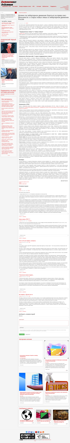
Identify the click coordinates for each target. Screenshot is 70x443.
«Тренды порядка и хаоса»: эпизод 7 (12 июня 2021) (8, 25)
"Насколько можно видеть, (26, 275)
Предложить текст (6, 6)
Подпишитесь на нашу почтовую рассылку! (8, 91)
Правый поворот (4, 35)
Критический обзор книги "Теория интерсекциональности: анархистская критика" (7, 28)
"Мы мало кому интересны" (6, 30)
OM (29, 276)
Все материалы (7, 99)
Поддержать (53, 6)
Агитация (39, 6)
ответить (20, 216)
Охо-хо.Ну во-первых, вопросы (27, 240)
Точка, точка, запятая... (5, 34)
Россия (20, 182)
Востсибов (47, 362)
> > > (9, 155)
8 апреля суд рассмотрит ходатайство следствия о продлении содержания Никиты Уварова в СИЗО (8, 148)
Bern (29, 190)
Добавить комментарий (22, 183)
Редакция (3, 82)
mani (29, 242)
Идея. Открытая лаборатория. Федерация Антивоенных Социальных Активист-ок (60, 421)
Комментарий (21, 319)
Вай (20, 189)
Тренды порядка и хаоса (25, 6)
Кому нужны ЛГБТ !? (24, 219)
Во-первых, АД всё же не (26, 294)
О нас (35, 440)
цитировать (24, 216)
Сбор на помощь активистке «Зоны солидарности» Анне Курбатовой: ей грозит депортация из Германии (7, 144)
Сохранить (22, 334)
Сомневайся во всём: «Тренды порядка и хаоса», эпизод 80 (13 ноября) (8, 23)
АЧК (33, 6)
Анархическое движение (23, 12)
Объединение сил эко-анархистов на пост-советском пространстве (44, 421)
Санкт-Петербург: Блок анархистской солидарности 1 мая (7, 32)
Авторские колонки (25, 339)
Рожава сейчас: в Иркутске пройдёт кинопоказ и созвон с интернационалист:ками (7, 140)
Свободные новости (26, 408)
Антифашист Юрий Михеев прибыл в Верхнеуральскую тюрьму (7, 80)
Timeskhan (30, 220)
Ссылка (20, 190)
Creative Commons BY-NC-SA (46, 439)
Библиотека (46, 6)
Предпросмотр (27, 334)
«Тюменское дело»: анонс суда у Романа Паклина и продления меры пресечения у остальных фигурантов (8, 134)
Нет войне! (15, 6)
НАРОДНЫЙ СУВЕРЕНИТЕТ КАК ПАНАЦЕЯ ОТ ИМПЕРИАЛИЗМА (26, 421)
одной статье (22, 33)
